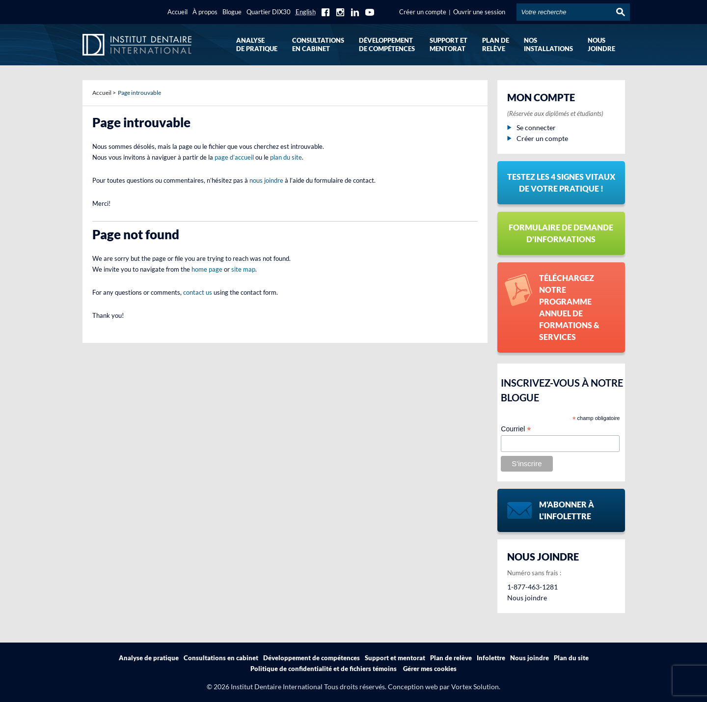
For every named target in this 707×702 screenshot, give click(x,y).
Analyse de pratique (149, 658)
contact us (197, 292)
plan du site (286, 157)
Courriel (516, 429)
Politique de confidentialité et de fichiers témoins (323, 669)
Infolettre (491, 658)
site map (243, 269)
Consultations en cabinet (221, 658)
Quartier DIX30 (268, 12)
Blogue (232, 12)
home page (206, 269)
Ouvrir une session (479, 12)
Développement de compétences (311, 658)
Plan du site (571, 658)
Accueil (177, 12)
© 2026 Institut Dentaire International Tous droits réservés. (296, 686)
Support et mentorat (395, 658)
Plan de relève (451, 658)
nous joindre (266, 180)
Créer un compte (422, 12)
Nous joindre (527, 597)
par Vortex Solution (469, 686)
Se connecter (531, 127)
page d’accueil (234, 157)
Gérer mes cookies (430, 669)
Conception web (413, 686)
